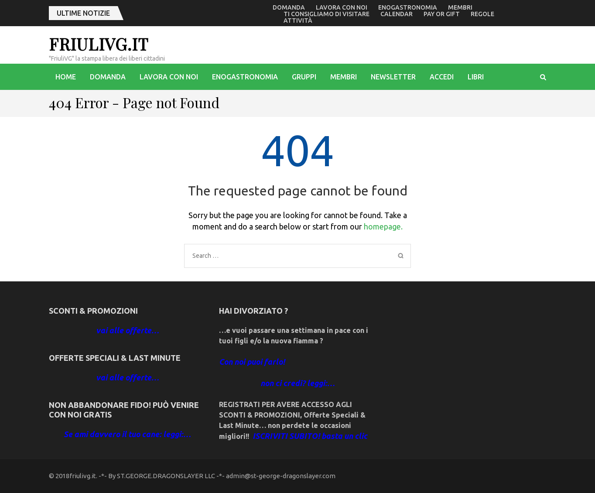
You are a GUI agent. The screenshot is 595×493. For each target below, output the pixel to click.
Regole (482, 13)
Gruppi (304, 77)
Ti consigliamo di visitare (326, 13)
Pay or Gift (442, 13)
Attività (298, 20)
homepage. (383, 226)
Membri (460, 7)
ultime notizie (83, 13)
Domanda (289, 7)
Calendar (396, 13)
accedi (442, 77)
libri (476, 77)
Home (65, 77)
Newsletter (393, 77)
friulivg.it (98, 44)
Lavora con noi (341, 7)
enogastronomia (407, 7)
